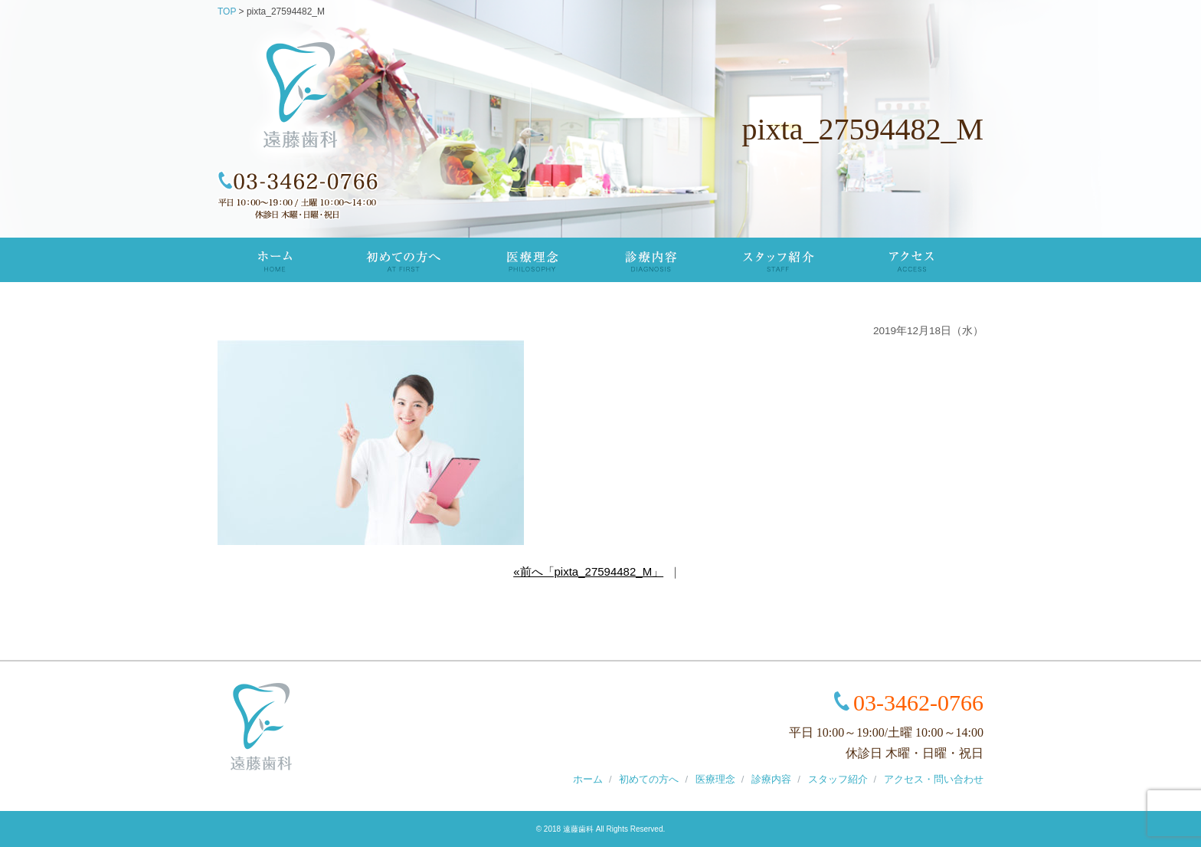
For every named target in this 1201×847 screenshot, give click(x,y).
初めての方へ (402, 260)
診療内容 (652, 260)
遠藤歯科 (578, 829)
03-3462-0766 (918, 702)
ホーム (588, 779)
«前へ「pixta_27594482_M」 (588, 571)
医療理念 (532, 260)
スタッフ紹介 (780, 260)
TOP (275, 260)
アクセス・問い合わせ (933, 779)
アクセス (911, 260)
